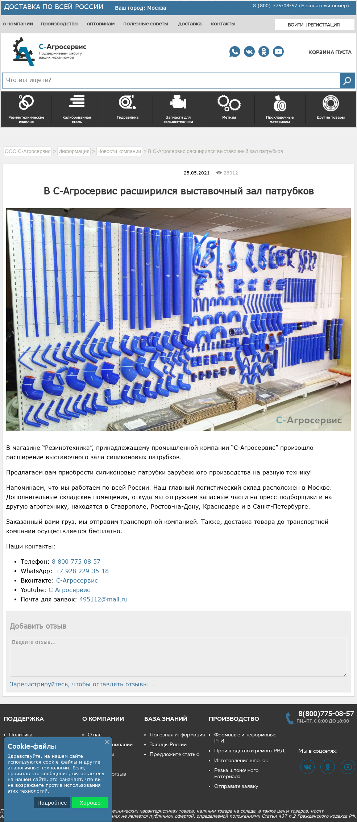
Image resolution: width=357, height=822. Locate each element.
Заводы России (168, 744)
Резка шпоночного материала (236, 773)
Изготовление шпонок (241, 760)
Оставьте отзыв (107, 774)
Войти (295, 25)
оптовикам (101, 23)
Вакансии (99, 764)
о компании (18, 23)
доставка (190, 23)
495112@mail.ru (103, 599)
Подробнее (52, 803)
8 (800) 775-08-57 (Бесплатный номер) (301, 5)
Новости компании (110, 744)
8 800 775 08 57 (76, 561)
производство (59, 23)
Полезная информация (177, 735)
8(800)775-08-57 (326, 714)
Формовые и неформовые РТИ (245, 738)
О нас (94, 735)
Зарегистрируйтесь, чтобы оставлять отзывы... (82, 684)
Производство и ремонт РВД (249, 751)
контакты (223, 23)
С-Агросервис (77, 580)
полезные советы (145, 23)
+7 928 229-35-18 (82, 571)
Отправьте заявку (236, 786)
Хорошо (90, 803)
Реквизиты (101, 754)
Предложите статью (175, 754)
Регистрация (324, 25)
